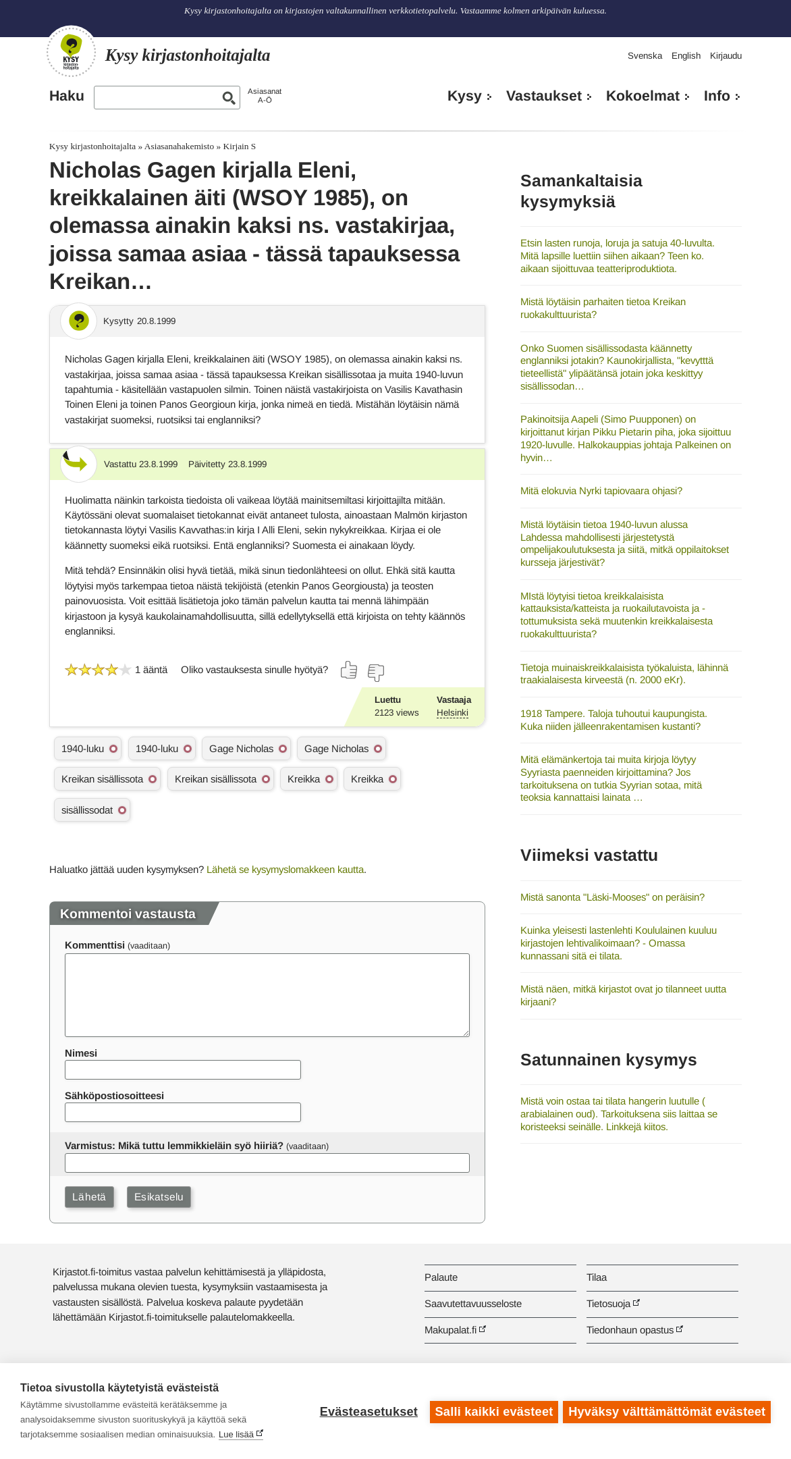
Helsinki (452, 713)
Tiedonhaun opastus (630, 1329)
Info (717, 96)
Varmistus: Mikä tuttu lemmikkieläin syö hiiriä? (174, 1145)
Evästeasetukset (367, 1411)
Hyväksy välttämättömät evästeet (666, 1411)
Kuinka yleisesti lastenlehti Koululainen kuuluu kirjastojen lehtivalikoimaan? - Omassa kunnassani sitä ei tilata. (618, 942)
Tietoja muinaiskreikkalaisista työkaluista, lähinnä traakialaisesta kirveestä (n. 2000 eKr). (624, 674)
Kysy (464, 96)
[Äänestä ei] (375, 673)
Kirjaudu (726, 56)
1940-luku (82, 748)
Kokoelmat (643, 96)
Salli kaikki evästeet (492, 1411)
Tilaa (597, 1277)
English (686, 56)
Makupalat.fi (450, 1329)
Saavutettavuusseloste (473, 1303)
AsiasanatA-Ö (264, 95)
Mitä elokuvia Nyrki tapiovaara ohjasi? (601, 490)
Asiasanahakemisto (179, 146)
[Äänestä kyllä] (349, 670)
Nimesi (81, 1053)
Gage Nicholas (241, 748)
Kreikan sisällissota (102, 779)
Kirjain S (239, 146)
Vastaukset (544, 96)
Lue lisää (236, 1434)
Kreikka (304, 779)
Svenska (645, 56)
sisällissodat (87, 810)
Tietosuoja (608, 1303)
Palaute (441, 1277)
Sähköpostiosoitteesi (114, 1095)
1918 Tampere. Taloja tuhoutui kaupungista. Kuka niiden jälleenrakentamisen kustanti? (613, 720)
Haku (66, 96)
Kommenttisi (95, 945)
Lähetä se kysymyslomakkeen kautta (285, 869)
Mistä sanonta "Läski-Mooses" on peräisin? (612, 897)
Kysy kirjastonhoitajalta (92, 146)
